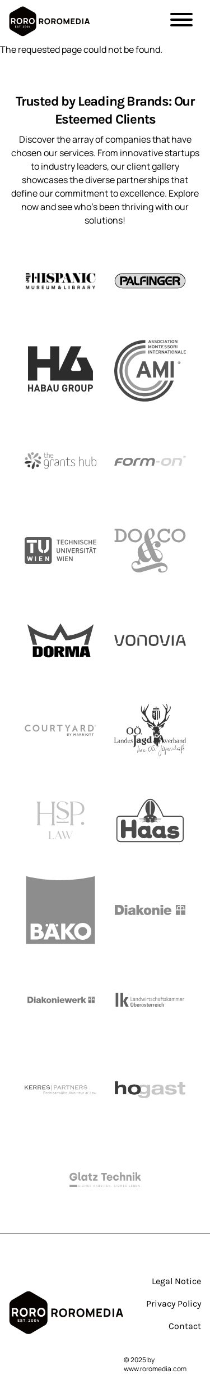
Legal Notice (176, 1281)
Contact (185, 1326)
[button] (181, 21)
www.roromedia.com (155, 1368)
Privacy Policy (173, 1303)
